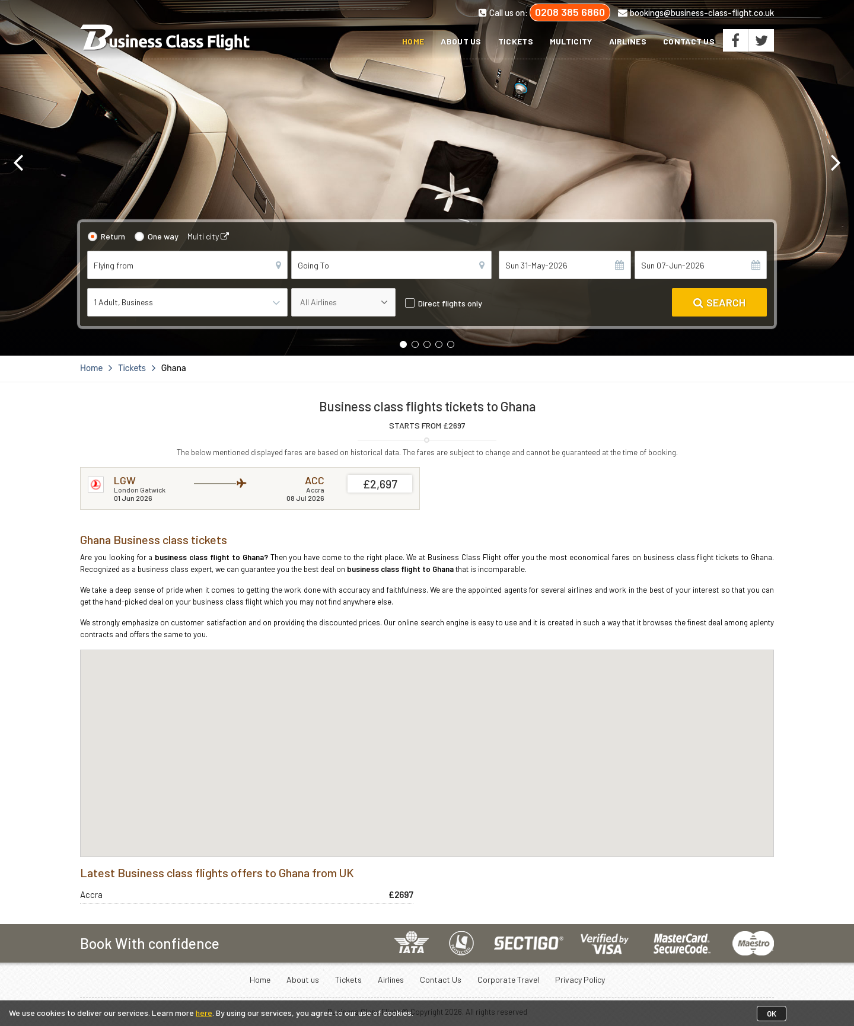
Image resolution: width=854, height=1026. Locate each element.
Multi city (208, 236)
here (204, 1013)
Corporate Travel (508, 979)
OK (771, 1013)
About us (461, 41)
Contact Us (689, 41)
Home (413, 41)
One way (163, 236)
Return (113, 236)
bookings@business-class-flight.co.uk (696, 12)
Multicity (571, 41)
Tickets (515, 41)
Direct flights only (450, 303)
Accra (91, 894)
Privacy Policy (580, 979)
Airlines (627, 41)
